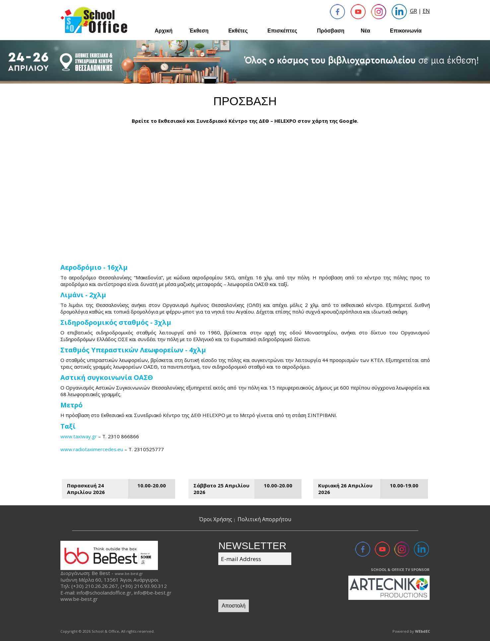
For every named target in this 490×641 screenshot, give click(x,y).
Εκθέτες (237, 31)
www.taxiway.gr (78, 436)
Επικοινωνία (406, 31)
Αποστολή (233, 605)
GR (413, 11)
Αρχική (164, 31)
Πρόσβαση (330, 31)
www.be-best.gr (129, 573)
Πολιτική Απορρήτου (264, 519)
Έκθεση (198, 31)
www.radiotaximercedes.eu (91, 449)
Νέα (365, 31)
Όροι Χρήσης (215, 519)
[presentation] (268, 583)
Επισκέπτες (282, 31)
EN (426, 11)
